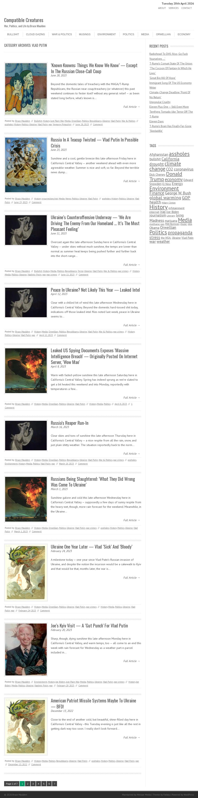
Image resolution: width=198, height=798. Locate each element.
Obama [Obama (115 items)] (154, 228)
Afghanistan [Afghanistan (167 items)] (158, 154)
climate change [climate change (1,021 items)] (165, 166)
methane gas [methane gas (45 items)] (156, 224)
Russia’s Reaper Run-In (69, 422)
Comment (98, 124)
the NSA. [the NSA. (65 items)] (166, 238)
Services (174, 7)
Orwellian (163, 34)
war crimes (123, 271)
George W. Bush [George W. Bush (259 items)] (178, 192)
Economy (184, 34)
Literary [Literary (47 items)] (171, 215)
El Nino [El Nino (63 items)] (166, 184)
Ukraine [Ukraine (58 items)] (176, 238)
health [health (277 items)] (155, 202)
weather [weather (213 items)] (163, 241)
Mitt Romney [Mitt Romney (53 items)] (172, 224)
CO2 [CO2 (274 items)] (169, 169)
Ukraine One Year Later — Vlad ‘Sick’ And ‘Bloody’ (91, 546)
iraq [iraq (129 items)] (162, 211)
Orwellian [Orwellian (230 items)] (168, 227)
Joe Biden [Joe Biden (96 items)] (172, 212)
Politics (128, 34)
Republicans (95, 120)
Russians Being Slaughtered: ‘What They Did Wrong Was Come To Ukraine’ (93, 481)
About (162, 7)
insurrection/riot (50, 198)
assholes (9, 124)
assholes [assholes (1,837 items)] (179, 153)
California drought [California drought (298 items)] (164, 161)
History (46, 120)
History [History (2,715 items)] (158, 207)
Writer (152, 87)
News (68, 198)
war (50, 124)
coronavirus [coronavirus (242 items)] (183, 169)
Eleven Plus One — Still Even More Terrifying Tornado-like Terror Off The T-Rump (171, 111)
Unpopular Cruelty (159, 102)
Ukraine (106, 120)
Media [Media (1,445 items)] (185, 219)
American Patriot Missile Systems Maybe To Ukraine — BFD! (93, 703)
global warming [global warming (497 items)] (165, 197)
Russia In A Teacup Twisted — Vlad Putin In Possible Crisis (94, 142)
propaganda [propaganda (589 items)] (180, 232)
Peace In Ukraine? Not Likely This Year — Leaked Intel (95, 289)
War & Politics (62, 34)
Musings (85, 34)
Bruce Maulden (22, 120)
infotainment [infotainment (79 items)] (176, 208)
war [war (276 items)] (152, 241)
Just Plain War (57, 120)
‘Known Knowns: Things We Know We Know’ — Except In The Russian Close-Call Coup (94, 68)
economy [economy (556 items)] (174, 179)
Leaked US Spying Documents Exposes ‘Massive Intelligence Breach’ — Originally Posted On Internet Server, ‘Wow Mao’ (94, 356)
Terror (80, 271)
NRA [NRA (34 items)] (190, 224)
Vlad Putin (116, 120)
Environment (107, 34)
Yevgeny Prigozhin (62, 124)
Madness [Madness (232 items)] (156, 220)
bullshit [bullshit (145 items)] (155, 159)
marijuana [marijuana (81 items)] (171, 221)
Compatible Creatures (23, 19)
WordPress (189, 794)
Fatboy (166, 794)
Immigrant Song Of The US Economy (170, 83)
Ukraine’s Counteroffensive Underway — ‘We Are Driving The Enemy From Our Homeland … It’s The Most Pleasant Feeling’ (95, 223)
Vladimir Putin (35, 274)
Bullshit (13, 34)
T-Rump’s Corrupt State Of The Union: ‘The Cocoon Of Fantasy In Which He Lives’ (170, 68)
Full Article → (131, 107)
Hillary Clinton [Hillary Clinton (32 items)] (169, 202)
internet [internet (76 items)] (154, 212)
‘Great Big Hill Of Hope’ (162, 78)
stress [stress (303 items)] (154, 237)
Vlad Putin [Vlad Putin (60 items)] (187, 238)
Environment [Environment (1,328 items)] (164, 188)
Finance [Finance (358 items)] (156, 193)
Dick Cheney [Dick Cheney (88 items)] (157, 175)
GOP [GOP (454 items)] (186, 197)
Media (145, 34)
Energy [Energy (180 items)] (177, 183)
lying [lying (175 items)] (180, 215)
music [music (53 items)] (183, 224)
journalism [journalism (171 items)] (157, 215)
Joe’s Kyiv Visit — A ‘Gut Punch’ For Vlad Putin (89, 625)
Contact (186, 7)
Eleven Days (156, 121)
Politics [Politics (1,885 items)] (158, 232)
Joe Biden (60, 681)
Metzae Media (144, 794)
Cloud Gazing (35, 34)
